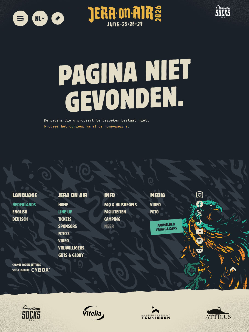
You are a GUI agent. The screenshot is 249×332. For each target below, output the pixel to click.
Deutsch (20, 218)
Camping (112, 218)
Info (109, 194)
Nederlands (24, 204)
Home (63, 204)
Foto (154, 211)
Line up (65, 211)
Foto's (64, 233)
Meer (109, 226)
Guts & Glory (71, 255)
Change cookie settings (26, 264)
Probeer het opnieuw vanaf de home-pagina (85, 126)
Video (63, 240)
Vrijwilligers (71, 247)
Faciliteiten (115, 211)
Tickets (64, 218)
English (19, 211)
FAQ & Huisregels (120, 204)
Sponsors (67, 226)
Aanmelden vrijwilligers (166, 227)
